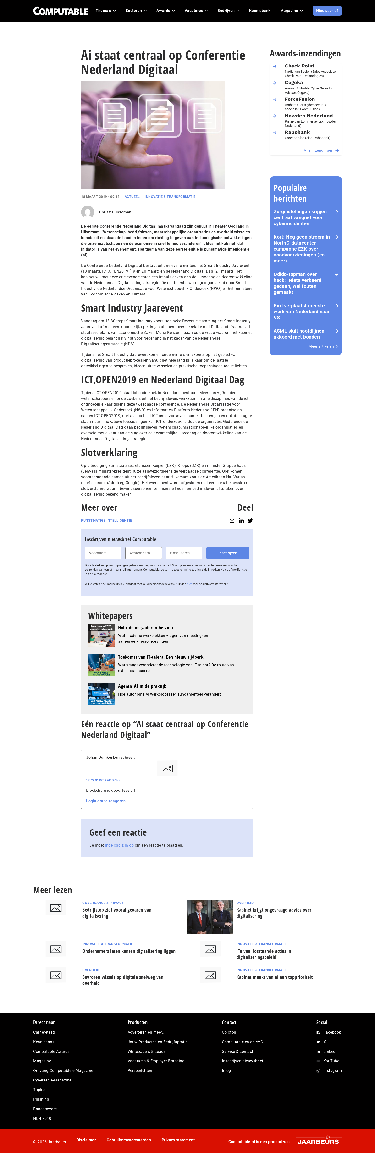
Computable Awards (51, 1051)
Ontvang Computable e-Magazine (63, 1070)
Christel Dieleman (115, 212)
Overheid (245, 903)
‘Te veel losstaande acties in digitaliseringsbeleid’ (264, 954)
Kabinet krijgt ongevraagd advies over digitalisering (274, 913)
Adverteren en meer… (146, 1032)
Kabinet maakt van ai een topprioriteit (275, 977)
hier (189, 584)
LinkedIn (331, 1051)
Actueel (132, 197)
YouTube (331, 1061)
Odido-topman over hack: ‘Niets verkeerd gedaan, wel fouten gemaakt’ (298, 283)
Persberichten (140, 1070)
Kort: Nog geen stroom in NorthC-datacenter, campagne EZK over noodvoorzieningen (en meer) (302, 249)
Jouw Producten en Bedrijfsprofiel (158, 1042)
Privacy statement (178, 1140)
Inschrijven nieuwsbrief (243, 1061)
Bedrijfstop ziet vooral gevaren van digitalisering (117, 913)
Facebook (332, 1032)
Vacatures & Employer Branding (156, 1061)
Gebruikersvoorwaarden (129, 1140)
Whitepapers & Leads (147, 1051)
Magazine (42, 1061)
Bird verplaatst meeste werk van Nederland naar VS (302, 311)
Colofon (229, 1032)
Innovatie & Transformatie (170, 197)
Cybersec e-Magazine (52, 1080)
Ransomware (45, 1109)
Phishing (41, 1099)
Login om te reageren (106, 801)
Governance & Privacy (103, 903)
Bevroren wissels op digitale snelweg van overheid (122, 980)
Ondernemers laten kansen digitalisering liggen (129, 951)
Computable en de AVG (242, 1042)
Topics (39, 1089)
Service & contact (237, 1051)
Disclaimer (86, 1140)
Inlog (226, 1070)
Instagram (333, 1070)
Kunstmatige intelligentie (106, 520)
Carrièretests (44, 1032)
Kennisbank (43, 1042)
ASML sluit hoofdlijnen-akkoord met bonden (300, 334)
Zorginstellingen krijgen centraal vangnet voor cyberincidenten (300, 217)
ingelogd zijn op (119, 845)
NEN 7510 (42, 1118)
